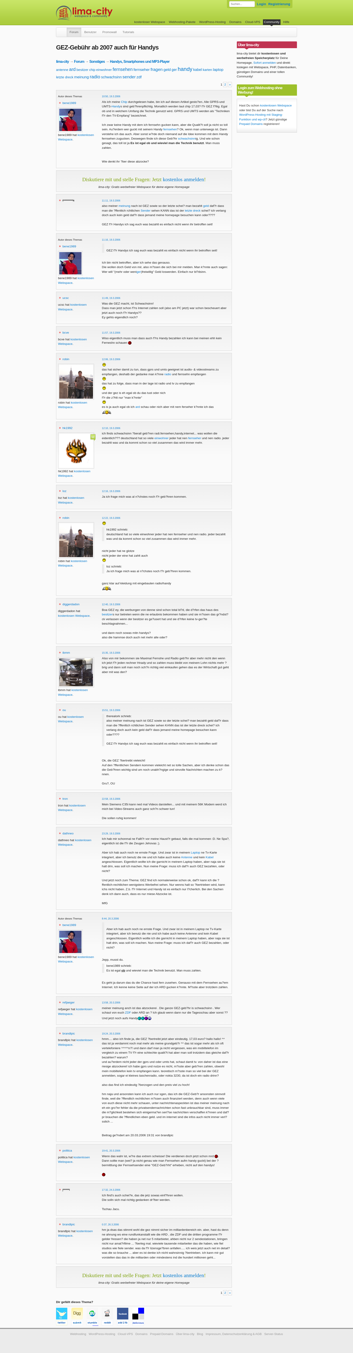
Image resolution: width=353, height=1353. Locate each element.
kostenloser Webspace (149, 22)
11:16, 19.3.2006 (111, 239)
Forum (74, 32)
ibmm (66, 652)
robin (66, 359)
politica (67, 1150)
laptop (218, 70)
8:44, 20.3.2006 (110, 918)
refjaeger (69, 1002)
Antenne (186, 857)
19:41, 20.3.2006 (111, 1150)
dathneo (68, 833)
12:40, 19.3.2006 (111, 604)
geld (167, 70)
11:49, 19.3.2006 (111, 298)
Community (272, 22)
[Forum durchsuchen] (242, 4)
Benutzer (90, 32)
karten (207, 70)
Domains (235, 22)
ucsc (66, 298)
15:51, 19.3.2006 (111, 710)
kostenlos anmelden (183, 179)
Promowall (109, 32)
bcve (66, 332)
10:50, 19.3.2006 (111, 96)
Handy (116, 106)
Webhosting (78, 1334)
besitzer (82, 70)
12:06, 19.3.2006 (111, 359)
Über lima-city (185, 1334)
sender (129, 77)
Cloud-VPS (252, 22)
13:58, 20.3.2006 (111, 1002)
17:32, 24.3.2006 (111, 1189)
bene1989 (69, 103)
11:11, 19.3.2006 (111, 200)
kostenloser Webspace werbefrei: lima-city (101, 13)
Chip (124, 102)
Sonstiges (97, 61)
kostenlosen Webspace (74, 615)
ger (174, 70)
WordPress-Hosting (212, 22)
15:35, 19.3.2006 (111, 652)
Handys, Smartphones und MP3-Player (140, 61)
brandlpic (69, 1033)
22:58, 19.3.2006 (111, 798)
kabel (197, 70)
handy (185, 69)
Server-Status (273, 1334)
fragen (157, 69)
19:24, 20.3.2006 (111, 1033)
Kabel (210, 857)
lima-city (62, 61)
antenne (62, 70)
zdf (139, 77)
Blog (200, 1334)
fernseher (142, 70)
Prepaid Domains (251, 124)
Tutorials (128, 32)
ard (72, 69)
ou (64, 710)
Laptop (195, 852)
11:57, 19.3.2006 (111, 332)
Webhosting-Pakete (182, 22)
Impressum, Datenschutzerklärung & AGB (234, 1334)
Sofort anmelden (264, 62)
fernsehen (123, 69)
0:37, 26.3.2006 (110, 1224)
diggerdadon (71, 604)
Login (261, 4)
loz (64, 491)
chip (92, 70)
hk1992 (68, 428)
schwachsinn (111, 77)
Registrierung (279, 4)
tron (65, 798)
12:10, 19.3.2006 (111, 428)
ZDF (128, 1012)
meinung (81, 77)
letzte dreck (64, 77)
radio (95, 76)
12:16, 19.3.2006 (111, 491)
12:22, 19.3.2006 (111, 518)
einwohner (104, 70)
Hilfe (286, 22)
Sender (146, 210)
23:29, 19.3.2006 (111, 833)
